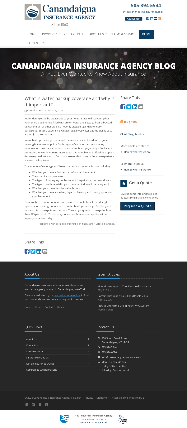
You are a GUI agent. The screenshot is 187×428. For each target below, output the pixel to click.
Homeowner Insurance (137, 152)
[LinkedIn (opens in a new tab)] (151, 18)
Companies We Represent (57, 369)
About (38, 307)
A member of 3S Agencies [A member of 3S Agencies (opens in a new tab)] (93, 422)
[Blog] (159, 18)
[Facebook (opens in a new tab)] (147, 18)
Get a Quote (74, 34)
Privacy (89, 397)
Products (50, 34)
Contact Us (57, 345)
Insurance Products (57, 357)
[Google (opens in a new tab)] (155, 18)
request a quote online (67, 295)
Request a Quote (137, 206)
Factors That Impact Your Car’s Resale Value (129, 298)
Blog (147, 34)
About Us (97, 34)
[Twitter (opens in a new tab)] (32, 251)
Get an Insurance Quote (57, 363)
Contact (34, 43)
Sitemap (61, 307)
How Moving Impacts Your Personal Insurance (129, 288)
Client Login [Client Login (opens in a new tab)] (133, 18)
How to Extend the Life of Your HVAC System (129, 307)
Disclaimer (102, 397)
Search (77, 397)
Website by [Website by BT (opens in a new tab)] (137, 397)
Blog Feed (129, 121)
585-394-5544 (109, 347)
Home (31, 34)
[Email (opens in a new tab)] (44, 251)
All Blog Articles (132, 134)
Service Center (57, 351)
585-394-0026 (109, 352)
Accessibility (119, 397)
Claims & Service (123, 34)
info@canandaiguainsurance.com (143, 11)
